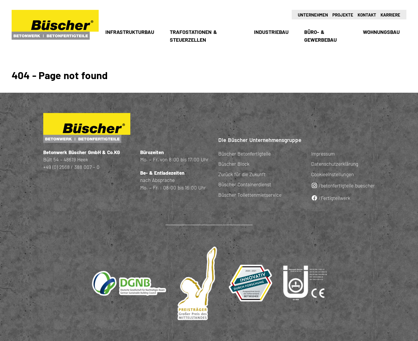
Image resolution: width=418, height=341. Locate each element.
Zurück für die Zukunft (242, 174)
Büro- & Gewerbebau (320, 36)
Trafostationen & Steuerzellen (193, 36)
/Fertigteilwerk (330, 198)
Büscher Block (233, 164)
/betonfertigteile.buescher (343, 185)
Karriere (390, 14)
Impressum (323, 153)
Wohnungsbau (381, 32)
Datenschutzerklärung (334, 164)
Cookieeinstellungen (332, 174)
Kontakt (367, 14)
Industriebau (271, 32)
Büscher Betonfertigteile (244, 153)
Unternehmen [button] (313, 14)
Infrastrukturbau (129, 32)
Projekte (342, 14)
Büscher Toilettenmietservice (250, 195)
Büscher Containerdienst (244, 184)
